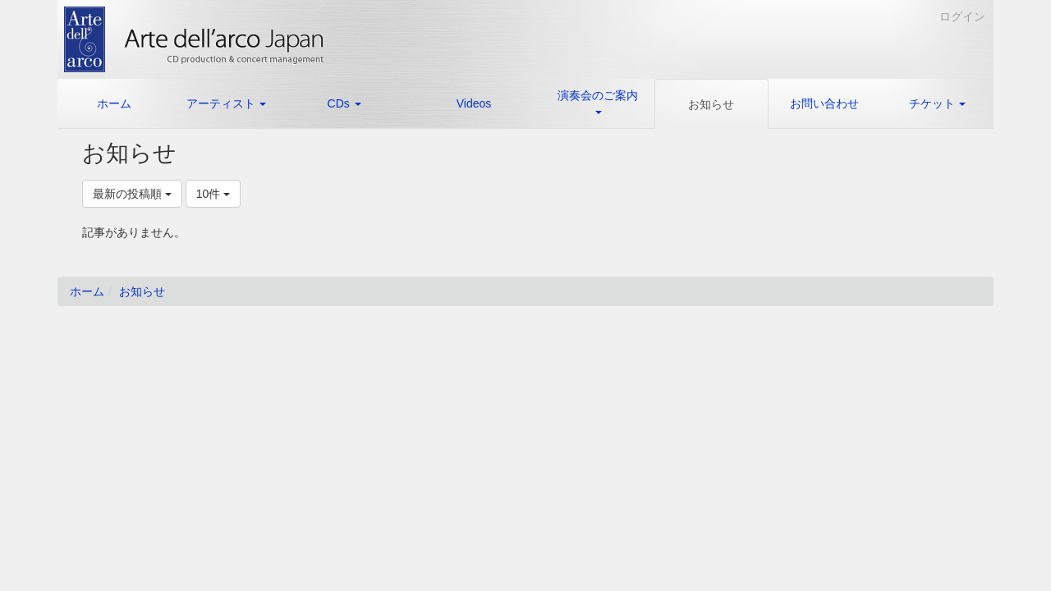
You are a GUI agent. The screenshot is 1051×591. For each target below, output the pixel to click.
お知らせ (142, 291)
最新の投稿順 (132, 193)
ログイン (962, 16)
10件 (213, 193)
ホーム (87, 291)
